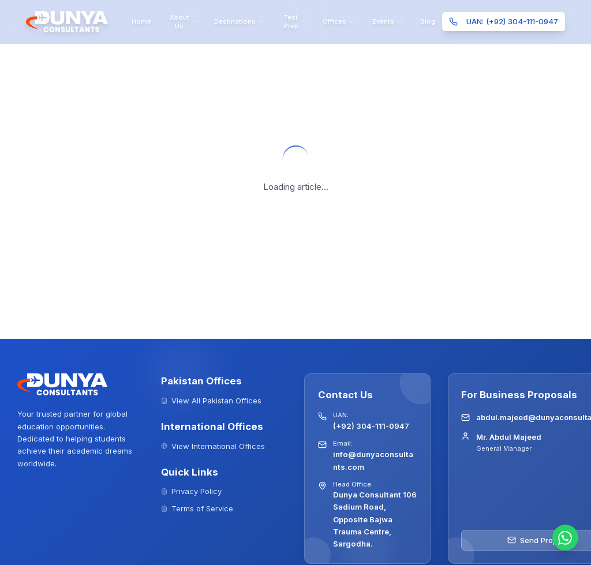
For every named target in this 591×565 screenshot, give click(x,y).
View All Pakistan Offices (211, 400)
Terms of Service (197, 508)
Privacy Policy (191, 491)
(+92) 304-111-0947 (371, 426)
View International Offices (213, 446)
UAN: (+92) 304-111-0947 (503, 21)
